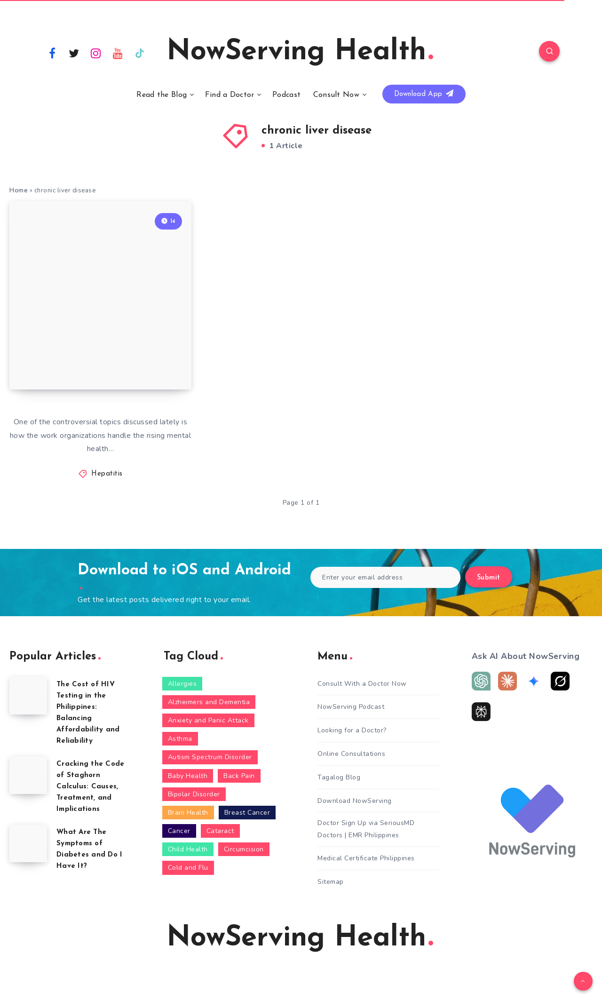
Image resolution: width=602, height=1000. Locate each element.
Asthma (180, 738)
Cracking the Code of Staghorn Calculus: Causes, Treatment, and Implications (90, 787)
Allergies (182, 683)
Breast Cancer (247, 812)
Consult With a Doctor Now (362, 683)
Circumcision (244, 849)
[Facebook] (52, 52)
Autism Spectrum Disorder (210, 757)
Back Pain (239, 775)
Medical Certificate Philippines (366, 858)
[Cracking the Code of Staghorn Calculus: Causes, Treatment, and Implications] (28, 775)
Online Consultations (351, 753)
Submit (488, 577)
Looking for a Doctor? (352, 730)
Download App (424, 93)
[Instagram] (96, 52)
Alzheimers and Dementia (209, 702)
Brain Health (188, 812)
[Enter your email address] (385, 577)
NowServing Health (299, 52)
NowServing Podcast (350, 706)
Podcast (286, 95)
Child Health (188, 849)
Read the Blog (161, 95)
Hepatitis (107, 473)
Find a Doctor (229, 95)
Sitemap (330, 881)
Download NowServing (354, 800)
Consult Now (336, 95)
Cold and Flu (188, 867)
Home (18, 190)
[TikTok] (140, 52)
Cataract (220, 830)
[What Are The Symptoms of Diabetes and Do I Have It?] (28, 843)
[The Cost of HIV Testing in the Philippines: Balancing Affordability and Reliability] (28, 695)
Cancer (179, 830)
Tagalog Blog (338, 777)
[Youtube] (118, 52)
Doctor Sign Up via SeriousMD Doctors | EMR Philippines (365, 828)
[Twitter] (74, 52)
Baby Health (188, 775)
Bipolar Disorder (194, 794)
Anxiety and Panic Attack (208, 720)
